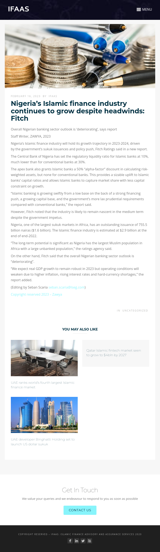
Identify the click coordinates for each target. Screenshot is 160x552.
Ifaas (53, 96)
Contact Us (80, 510)
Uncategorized (135, 310)
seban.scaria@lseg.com (67, 287)
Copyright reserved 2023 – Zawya (36, 294)
